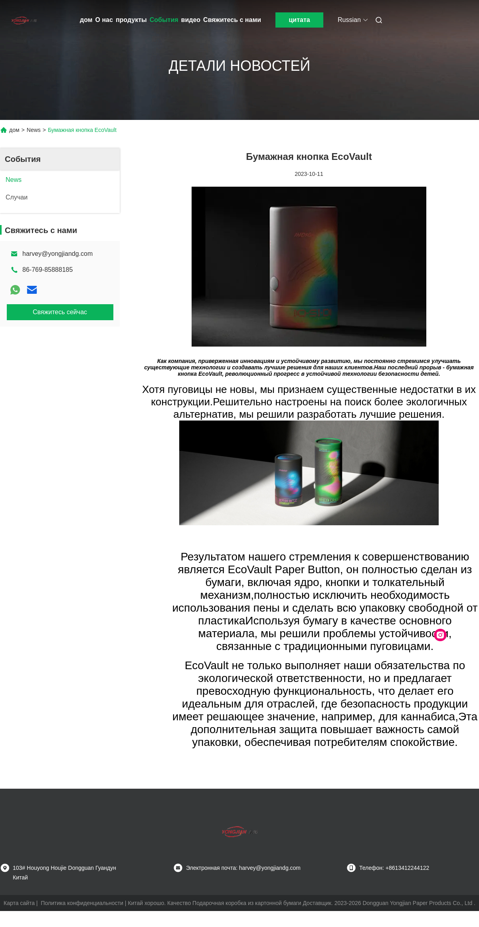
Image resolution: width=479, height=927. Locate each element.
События (164, 19)
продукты (131, 19)
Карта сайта (19, 903)
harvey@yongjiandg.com (57, 253)
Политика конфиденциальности (82, 903)
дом (86, 19)
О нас (104, 19)
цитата (299, 19)
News (34, 130)
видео (191, 19)
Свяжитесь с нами (232, 19)
